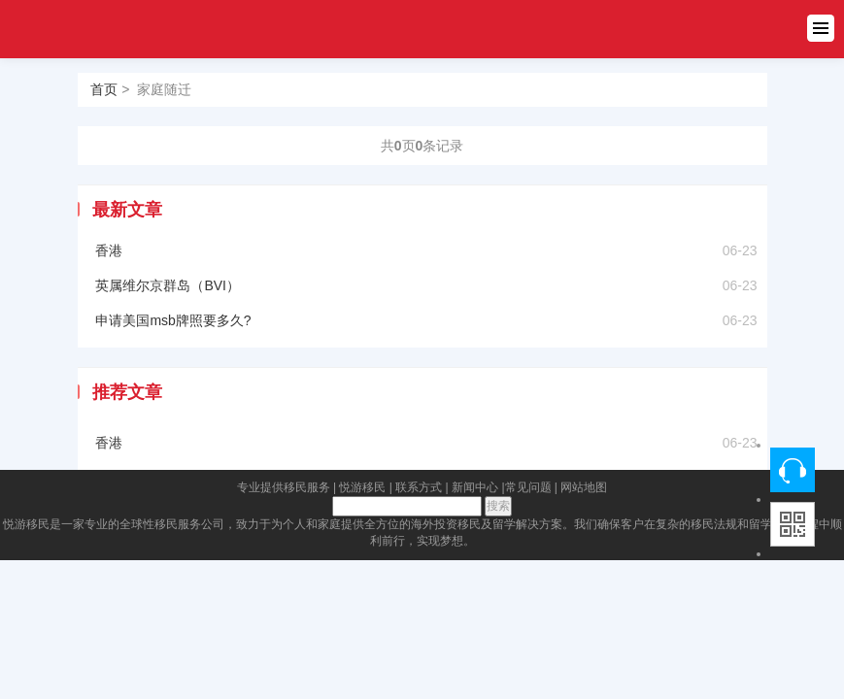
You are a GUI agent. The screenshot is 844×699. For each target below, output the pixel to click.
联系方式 (418, 487)
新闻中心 (475, 487)
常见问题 (528, 487)
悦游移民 (362, 487)
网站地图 (583, 487)
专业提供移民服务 (283, 487)
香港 (108, 250)
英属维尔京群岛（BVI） (167, 285)
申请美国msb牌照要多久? (173, 320)
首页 (104, 89)
